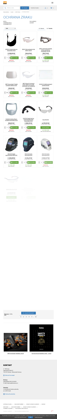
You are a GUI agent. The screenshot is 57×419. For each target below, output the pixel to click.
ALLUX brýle (46, 119)
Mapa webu (5, 407)
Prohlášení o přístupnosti (21, 408)
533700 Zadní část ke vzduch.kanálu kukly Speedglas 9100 (28, 120)
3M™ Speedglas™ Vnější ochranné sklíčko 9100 (11, 85)
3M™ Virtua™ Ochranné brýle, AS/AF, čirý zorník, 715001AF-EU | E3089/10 (28, 85)
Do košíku (15, 58)
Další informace (38, 417)
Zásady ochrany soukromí (32, 404)
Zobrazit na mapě (9, 375)
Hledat (25, 8)
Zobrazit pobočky (10, 394)
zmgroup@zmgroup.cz (12, 383)
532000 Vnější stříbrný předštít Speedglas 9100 (11, 119)
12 (35, 316)
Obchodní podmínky (19, 404)
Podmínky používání (7, 408)
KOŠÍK (53, 7)
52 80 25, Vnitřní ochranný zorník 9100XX (45, 85)
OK (30, 417)
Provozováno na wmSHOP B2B (22, 411)
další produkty (29, 313)
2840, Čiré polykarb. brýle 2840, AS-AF (28, 50)
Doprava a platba (7, 404)
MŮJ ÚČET (47, 7)
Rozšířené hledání (35, 7)
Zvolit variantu (45, 127)
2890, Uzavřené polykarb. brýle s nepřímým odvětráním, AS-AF (45, 50)
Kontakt (43, 404)
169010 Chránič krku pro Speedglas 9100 (11, 50)
